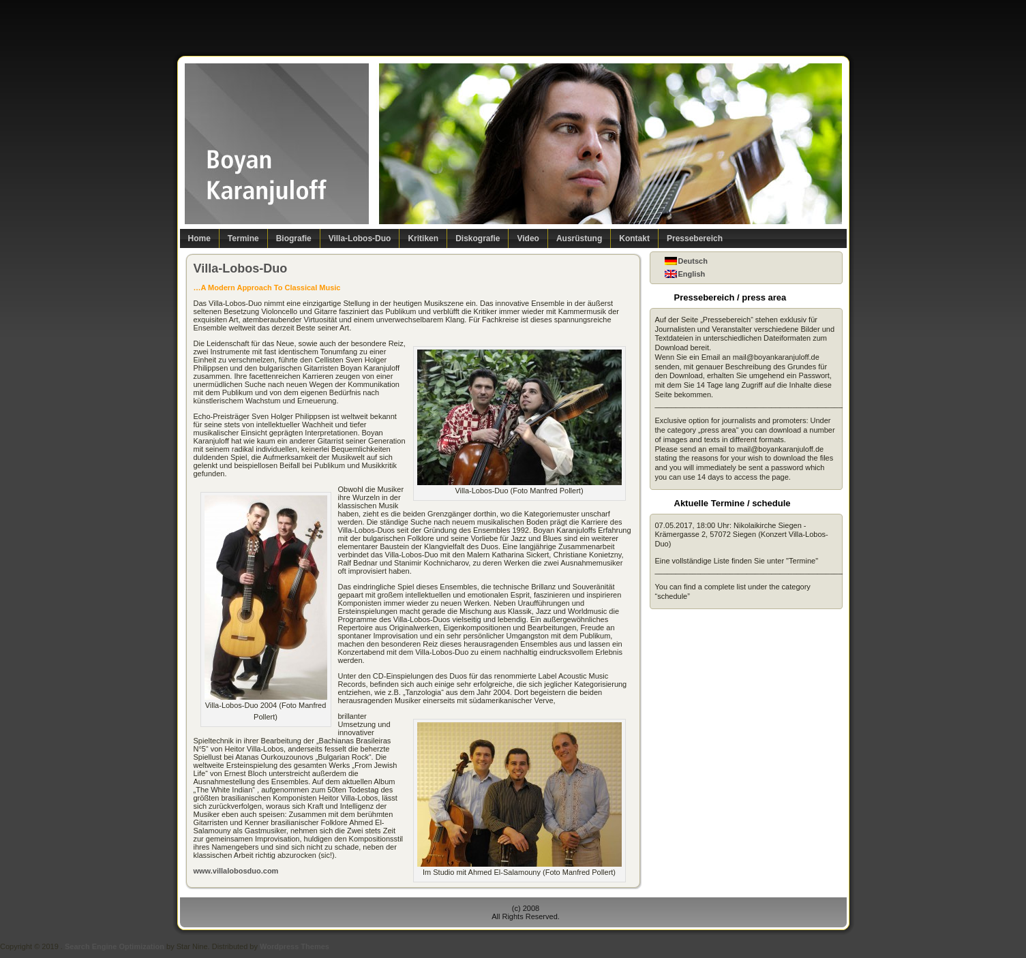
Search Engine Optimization (114, 946)
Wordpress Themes (294, 946)
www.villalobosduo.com (236, 871)
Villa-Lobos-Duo (241, 268)
